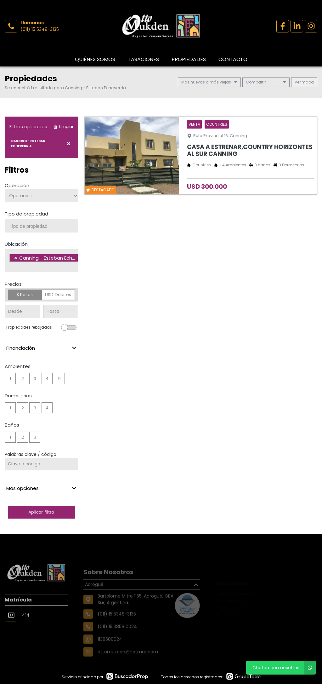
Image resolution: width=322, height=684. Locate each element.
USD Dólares (58, 294)
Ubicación (16, 244)
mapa (304, 82)
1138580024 (110, 649)
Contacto (232, 59)
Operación (17, 185)
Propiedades (189, 59)
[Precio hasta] (60, 311)
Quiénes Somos (95, 59)
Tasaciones (143, 59)
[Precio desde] (22, 311)
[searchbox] (43, 226)
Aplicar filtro (41, 512)
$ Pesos (24, 294)
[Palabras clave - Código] (41, 464)
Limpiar (63, 126)
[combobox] (41, 226)
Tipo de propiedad (26, 213)
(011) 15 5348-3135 (39, 29)
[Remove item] (16, 258)
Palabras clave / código (30, 454)
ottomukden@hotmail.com (128, 661)
